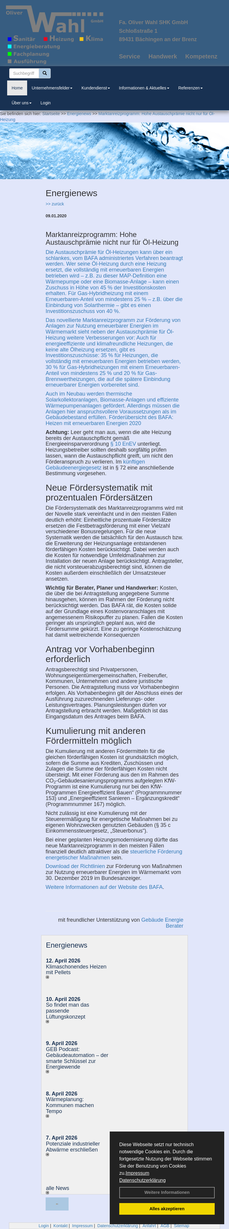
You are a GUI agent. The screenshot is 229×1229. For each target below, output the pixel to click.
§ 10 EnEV (123, 444)
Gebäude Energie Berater (162, 923)
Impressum (137, 1173)
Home (17, 88)
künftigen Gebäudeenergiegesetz (95, 465)
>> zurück (55, 204)
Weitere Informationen (167, 1192)
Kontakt (60, 1225)
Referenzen (190, 88)
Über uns (22, 102)
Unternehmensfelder (52, 88)
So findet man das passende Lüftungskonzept (67, 1011)
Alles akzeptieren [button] (167, 1208)
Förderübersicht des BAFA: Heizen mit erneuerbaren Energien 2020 (109, 420)
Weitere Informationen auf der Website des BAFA (104, 887)
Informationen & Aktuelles (144, 88)
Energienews (66, 945)
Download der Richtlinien (75, 866)
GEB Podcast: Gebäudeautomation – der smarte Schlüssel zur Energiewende (77, 1058)
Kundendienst (95, 88)
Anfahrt (149, 1225)
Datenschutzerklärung (142, 1180)
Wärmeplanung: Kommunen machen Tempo (70, 1105)
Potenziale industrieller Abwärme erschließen (73, 1147)
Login (46, 102)
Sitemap (181, 1225)
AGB (164, 1225)
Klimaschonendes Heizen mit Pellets (76, 970)
